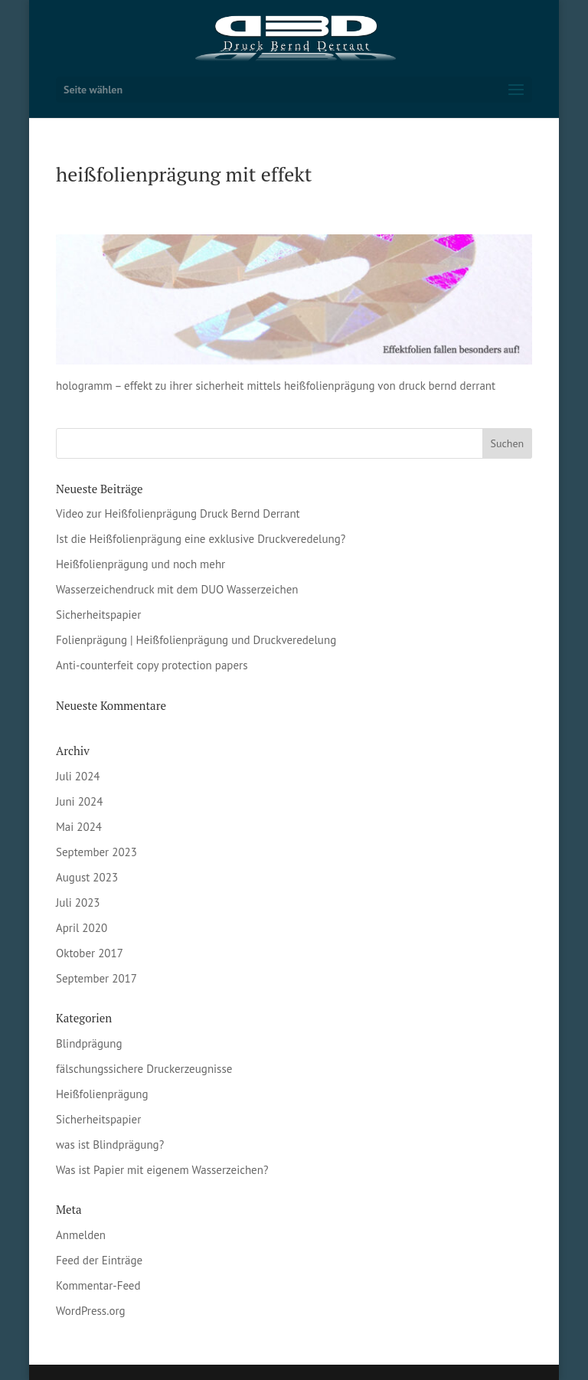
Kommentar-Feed (98, 1285)
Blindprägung (89, 1043)
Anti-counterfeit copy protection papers (152, 665)
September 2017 (96, 978)
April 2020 (81, 928)
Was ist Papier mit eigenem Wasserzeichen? (162, 1170)
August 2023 (87, 877)
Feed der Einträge (99, 1260)
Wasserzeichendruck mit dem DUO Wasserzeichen (177, 589)
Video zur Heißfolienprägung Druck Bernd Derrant (178, 513)
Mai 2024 (79, 826)
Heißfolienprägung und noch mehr (140, 564)
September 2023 (96, 852)
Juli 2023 (78, 902)
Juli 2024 (78, 776)
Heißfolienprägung (102, 1094)
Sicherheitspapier (98, 614)
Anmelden (81, 1235)
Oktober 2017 (89, 953)
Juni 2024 (79, 801)
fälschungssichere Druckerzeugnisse (144, 1068)
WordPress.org (91, 1310)
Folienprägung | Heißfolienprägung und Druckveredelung (196, 640)
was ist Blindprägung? (110, 1144)
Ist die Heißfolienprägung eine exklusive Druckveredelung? (200, 538)
